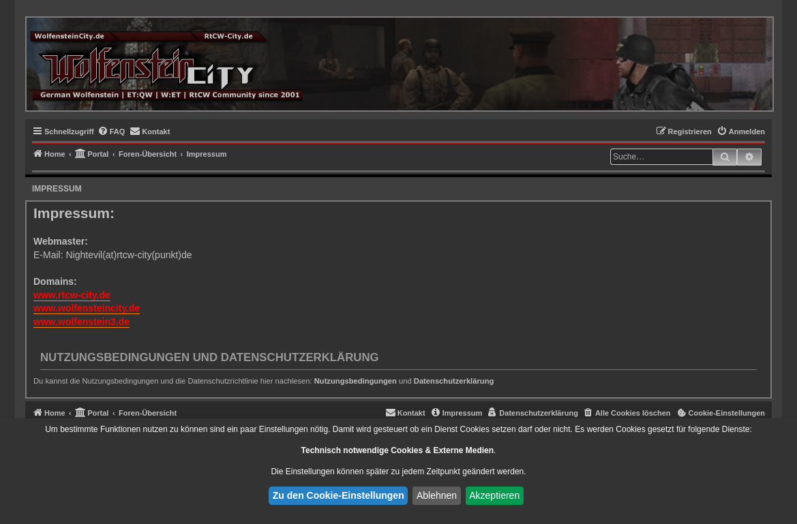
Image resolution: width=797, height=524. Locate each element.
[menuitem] (111, 131)
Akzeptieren (494, 495)
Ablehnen (437, 495)
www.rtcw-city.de (71, 295)
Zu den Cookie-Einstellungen (338, 495)
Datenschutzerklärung (454, 381)
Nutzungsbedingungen (355, 381)
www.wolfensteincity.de (86, 308)
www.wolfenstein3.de (81, 321)
